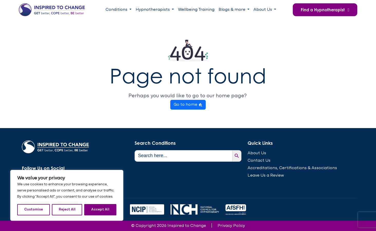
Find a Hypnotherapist (325, 9)
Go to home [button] (188, 105)
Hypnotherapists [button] (153, 10)
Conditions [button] (117, 10)
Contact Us (259, 161)
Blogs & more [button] (232, 10)
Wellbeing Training (196, 10)
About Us (257, 153)
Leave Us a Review (266, 176)
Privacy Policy (231, 226)
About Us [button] (263, 10)
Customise (33, 209)
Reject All (67, 209)
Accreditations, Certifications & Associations (292, 168)
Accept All (100, 209)
